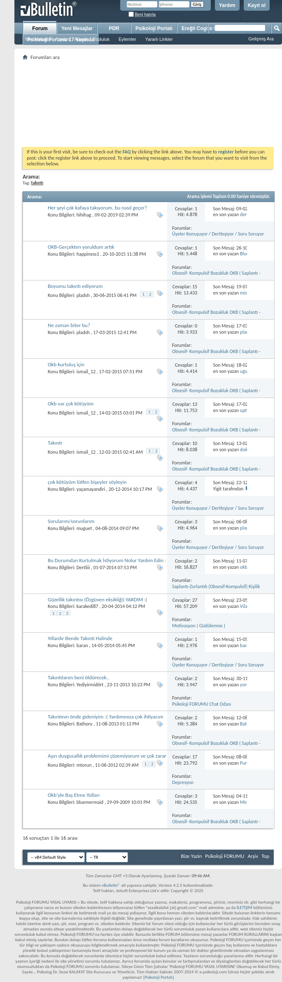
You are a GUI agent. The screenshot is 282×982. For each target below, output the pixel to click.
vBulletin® (111, 885)
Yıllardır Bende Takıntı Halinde (80, 638)
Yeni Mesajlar (38, 39)
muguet (84, 528)
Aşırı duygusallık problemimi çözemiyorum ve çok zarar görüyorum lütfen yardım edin (107, 759)
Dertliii (83, 567)
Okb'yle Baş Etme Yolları (74, 795)
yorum (246, 685)
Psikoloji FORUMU (224, 856)
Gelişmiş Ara (261, 38)
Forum (39, 28)
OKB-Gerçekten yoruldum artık (81, 247)
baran (82, 645)
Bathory (85, 724)
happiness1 (88, 254)
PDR (114, 28)
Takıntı (55, 443)
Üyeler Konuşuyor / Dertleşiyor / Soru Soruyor (218, 234)
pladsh (83, 295)
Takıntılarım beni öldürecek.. (78, 677)
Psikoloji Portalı (153, 28)
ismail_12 (86, 371)
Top (265, 856)
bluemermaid (90, 802)
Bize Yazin (191, 856)
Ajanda (81, 39)
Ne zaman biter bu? (69, 325)
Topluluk (101, 39)
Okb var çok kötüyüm (70, 403)
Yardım (227, 5)
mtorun (84, 765)
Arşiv (252, 856)
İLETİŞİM (244, 907)
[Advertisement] (148, 103)
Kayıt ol (257, 5)
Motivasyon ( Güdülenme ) (198, 626)
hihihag (84, 215)
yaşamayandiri (91, 489)
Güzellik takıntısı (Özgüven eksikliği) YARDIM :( (97, 599)
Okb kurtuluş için (66, 364)
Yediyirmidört (90, 685)
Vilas (244, 606)
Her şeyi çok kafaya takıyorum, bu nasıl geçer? (97, 208)
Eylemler (127, 39)
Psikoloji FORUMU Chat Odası (201, 704)
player (246, 528)
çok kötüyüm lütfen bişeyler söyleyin (87, 482)
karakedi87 (87, 606)
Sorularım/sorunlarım (71, 521)
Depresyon (182, 782)
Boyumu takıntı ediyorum (75, 286)
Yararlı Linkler (159, 39)
